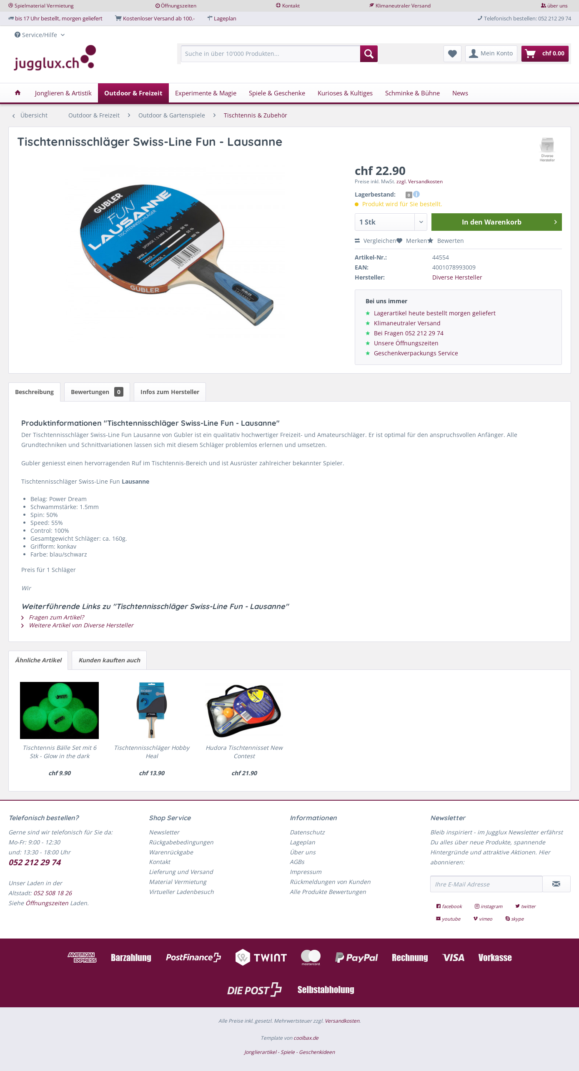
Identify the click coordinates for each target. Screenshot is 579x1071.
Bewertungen (97, 392)
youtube (448, 919)
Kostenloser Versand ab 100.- (159, 18)
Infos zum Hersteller (169, 392)
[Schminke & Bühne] (412, 92)
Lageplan (225, 18)
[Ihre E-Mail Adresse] (486, 884)
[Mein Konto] (491, 53)
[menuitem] (279, 57)
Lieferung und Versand (181, 872)
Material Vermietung (177, 882)
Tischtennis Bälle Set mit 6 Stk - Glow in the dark (59, 752)
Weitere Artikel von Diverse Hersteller (77, 625)
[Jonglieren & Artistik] (63, 92)
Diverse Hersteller (457, 277)
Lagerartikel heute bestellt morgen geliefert (435, 313)
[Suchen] (369, 53)
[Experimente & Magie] (206, 92)
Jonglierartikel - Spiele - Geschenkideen (289, 1052)
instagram (489, 906)
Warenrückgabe (171, 852)
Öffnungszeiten (178, 5)
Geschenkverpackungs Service (416, 353)
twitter (525, 906)
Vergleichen (375, 241)
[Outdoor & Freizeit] (133, 92)
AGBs (297, 862)
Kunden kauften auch (109, 660)
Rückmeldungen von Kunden (330, 882)
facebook (449, 906)
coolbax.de (305, 1037)
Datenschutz (307, 832)
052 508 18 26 (52, 893)
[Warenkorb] (545, 53)
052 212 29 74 (34, 862)
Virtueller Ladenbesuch (181, 892)
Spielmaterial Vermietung (44, 5)
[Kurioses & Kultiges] (345, 92)
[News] (460, 92)
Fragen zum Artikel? (52, 617)
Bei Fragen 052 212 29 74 (409, 333)
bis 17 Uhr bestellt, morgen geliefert (59, 18)
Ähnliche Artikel (38, 660)
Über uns (303, 852)
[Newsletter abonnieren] (556, 884)
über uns (557, 5)
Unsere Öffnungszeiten (406, 343)
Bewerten (445, 241)
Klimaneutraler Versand (403, 5)
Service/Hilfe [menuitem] (37, 35)
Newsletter (164, 832)
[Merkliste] (452, 53)
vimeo (483, 919)
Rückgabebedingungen (181, 842)
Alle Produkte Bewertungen (328, 892)
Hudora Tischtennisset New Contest (244, 752)
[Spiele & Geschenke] (277, 92)
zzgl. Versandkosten (419, 181)
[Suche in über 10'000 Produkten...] (279, 53)
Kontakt (291, 5)
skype (514, 919)
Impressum (305, 872)
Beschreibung (34, 392)
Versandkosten (342, 1020)
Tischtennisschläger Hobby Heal (151, 752)
